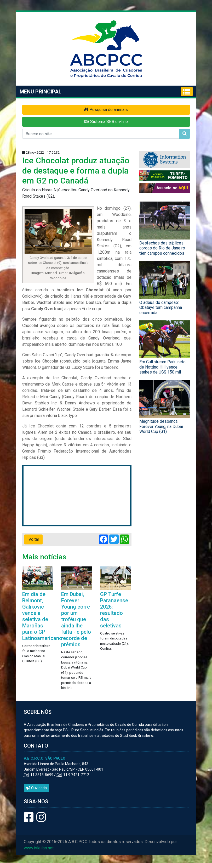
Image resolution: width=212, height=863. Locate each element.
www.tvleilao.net (39, 847)
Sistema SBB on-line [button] (106, 121)
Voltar (33, 539)
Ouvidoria (36, 788)
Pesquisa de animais (106, 109)
